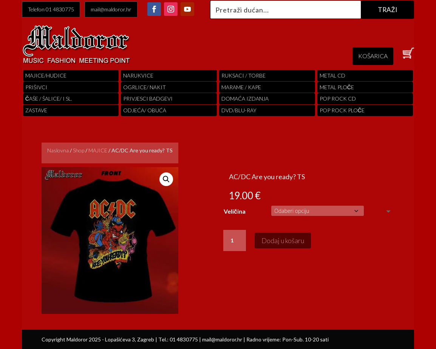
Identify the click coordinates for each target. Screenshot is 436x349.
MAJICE (97, 150)
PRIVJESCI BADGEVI (148, 98)
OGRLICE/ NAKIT (144, 87)
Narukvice (138, 75)
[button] (166, 179)
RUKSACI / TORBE (243, 75)
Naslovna (58, 150)
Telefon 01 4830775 (51, 9)
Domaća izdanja (245, 98)
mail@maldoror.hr (111, 9)
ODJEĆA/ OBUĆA (144, 110)
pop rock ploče (342, 110)
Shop (78, 150)
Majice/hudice (45, 75)
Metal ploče (337, 87)
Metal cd (332, 75)
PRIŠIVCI (36, 87)
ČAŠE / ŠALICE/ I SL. (48, 98)
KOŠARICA (373, 55)
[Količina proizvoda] (234, 240)
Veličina (235, 211)
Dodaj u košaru (282, 240)
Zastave (36, 110)
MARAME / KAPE (241, 87)
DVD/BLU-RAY (239, 110)
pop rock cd (338, 98)
